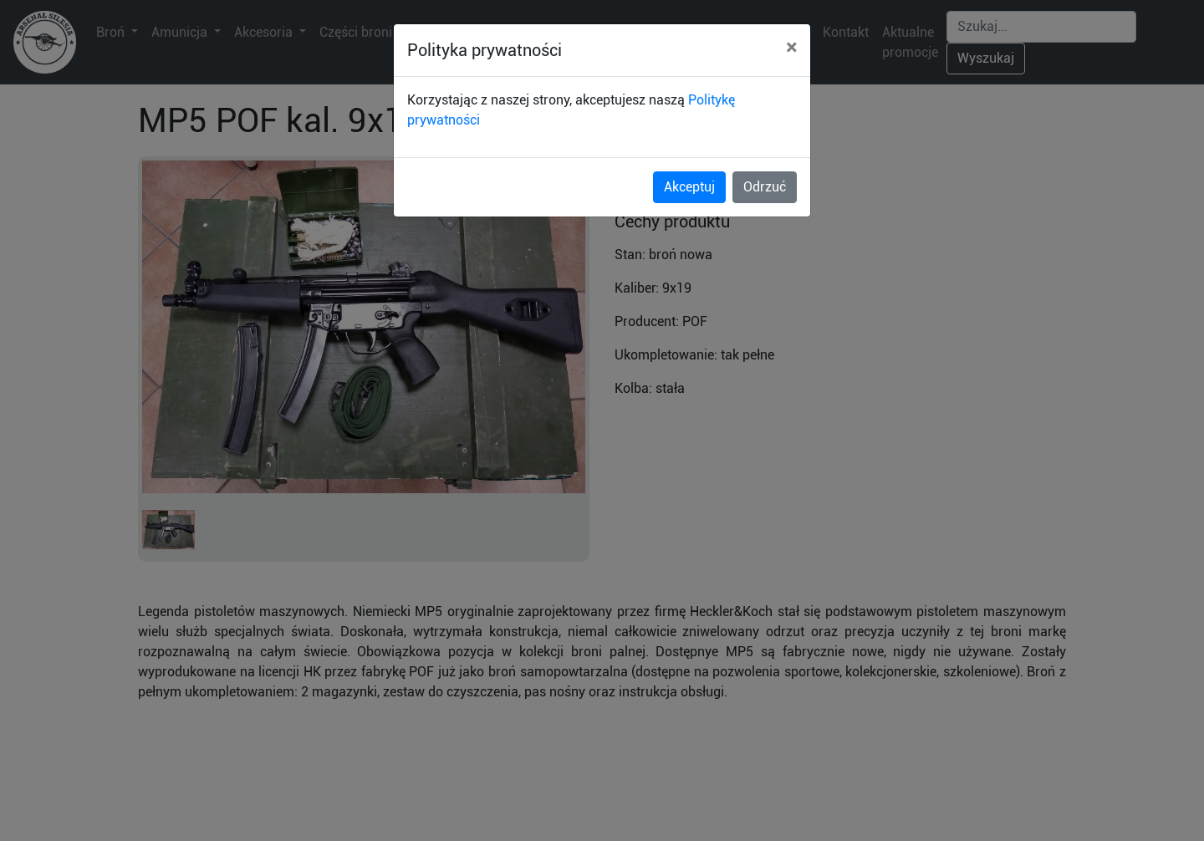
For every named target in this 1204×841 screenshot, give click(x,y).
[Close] (791, 47)
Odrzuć (764, 187)
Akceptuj (689, 187)
